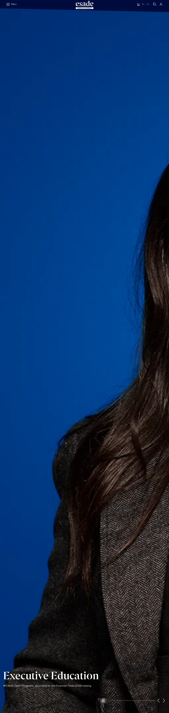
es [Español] (143, 4)
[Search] (154, 4)
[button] (103, 701)
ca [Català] (148, 4)
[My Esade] (161, 4)
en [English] (138, 4)
